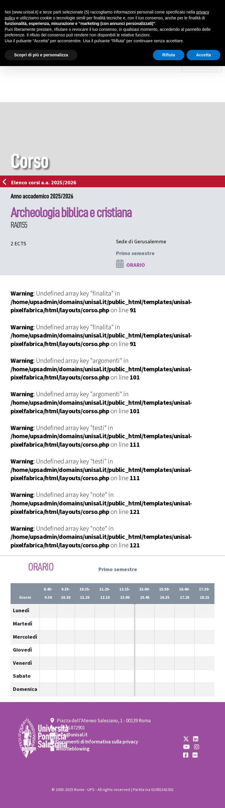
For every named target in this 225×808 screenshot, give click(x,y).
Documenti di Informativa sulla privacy (97, 741)
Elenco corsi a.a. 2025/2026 (41, 182)
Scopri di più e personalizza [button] (41, 55)
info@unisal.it (72, 734)
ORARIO (135, 265)
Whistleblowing (73, 749)
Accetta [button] (203, 55)
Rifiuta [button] (168, 55)
